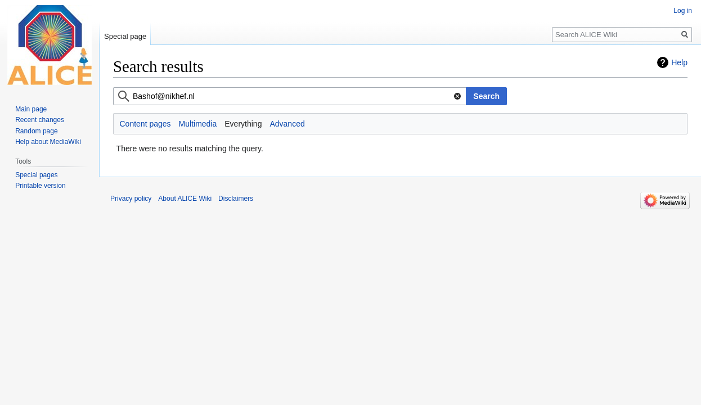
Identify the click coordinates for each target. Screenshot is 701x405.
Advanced (286, 123)
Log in (682, 11)
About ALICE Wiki (185, 198)
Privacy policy (130, 198)
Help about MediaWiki (48, 142)
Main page (31, 109)
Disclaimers (235, 198)
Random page (36, 131)
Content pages (145, 123)
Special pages (36, 175)
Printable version (40, 186)
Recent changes (39, 120)
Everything (243, 123)
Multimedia (198, 123)
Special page (125, 36)
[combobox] (289, 96)
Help (679, 62)
